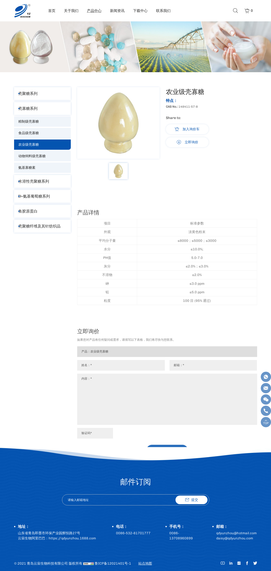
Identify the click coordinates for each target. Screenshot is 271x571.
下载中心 (140, 10)
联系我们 (163, 10)
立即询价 (191, 142)
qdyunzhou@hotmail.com (236, 533)
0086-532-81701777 (133, 533)
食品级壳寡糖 (28, 133)
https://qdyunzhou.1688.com (72, 538)
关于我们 (71, 10)
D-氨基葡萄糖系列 (34, 196)
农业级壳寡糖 (28, 144)
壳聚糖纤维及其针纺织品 (39, 226)
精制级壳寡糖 (28, 121)
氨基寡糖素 (26, 168)
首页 (51, 10)
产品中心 (94, 10)
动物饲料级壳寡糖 (32, 156)
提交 (194, 500)
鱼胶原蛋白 (28, 211)
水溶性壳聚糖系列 (33, 181)
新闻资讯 (117, 10)
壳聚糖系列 (28, 93)
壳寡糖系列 (28, 108)
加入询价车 (191, 129)
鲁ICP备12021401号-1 (113, 563)
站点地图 (145, 563)
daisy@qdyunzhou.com (234, 538)
